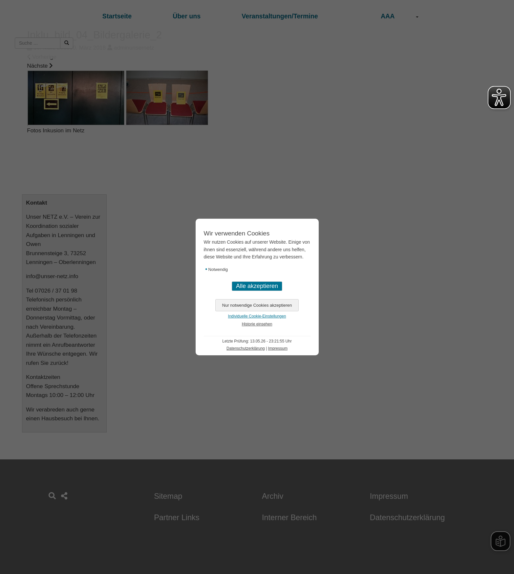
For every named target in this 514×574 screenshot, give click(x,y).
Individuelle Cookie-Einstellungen (257, 316)
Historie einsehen (257, 324)
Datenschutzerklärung (245, 348)
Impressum (278, 348)
